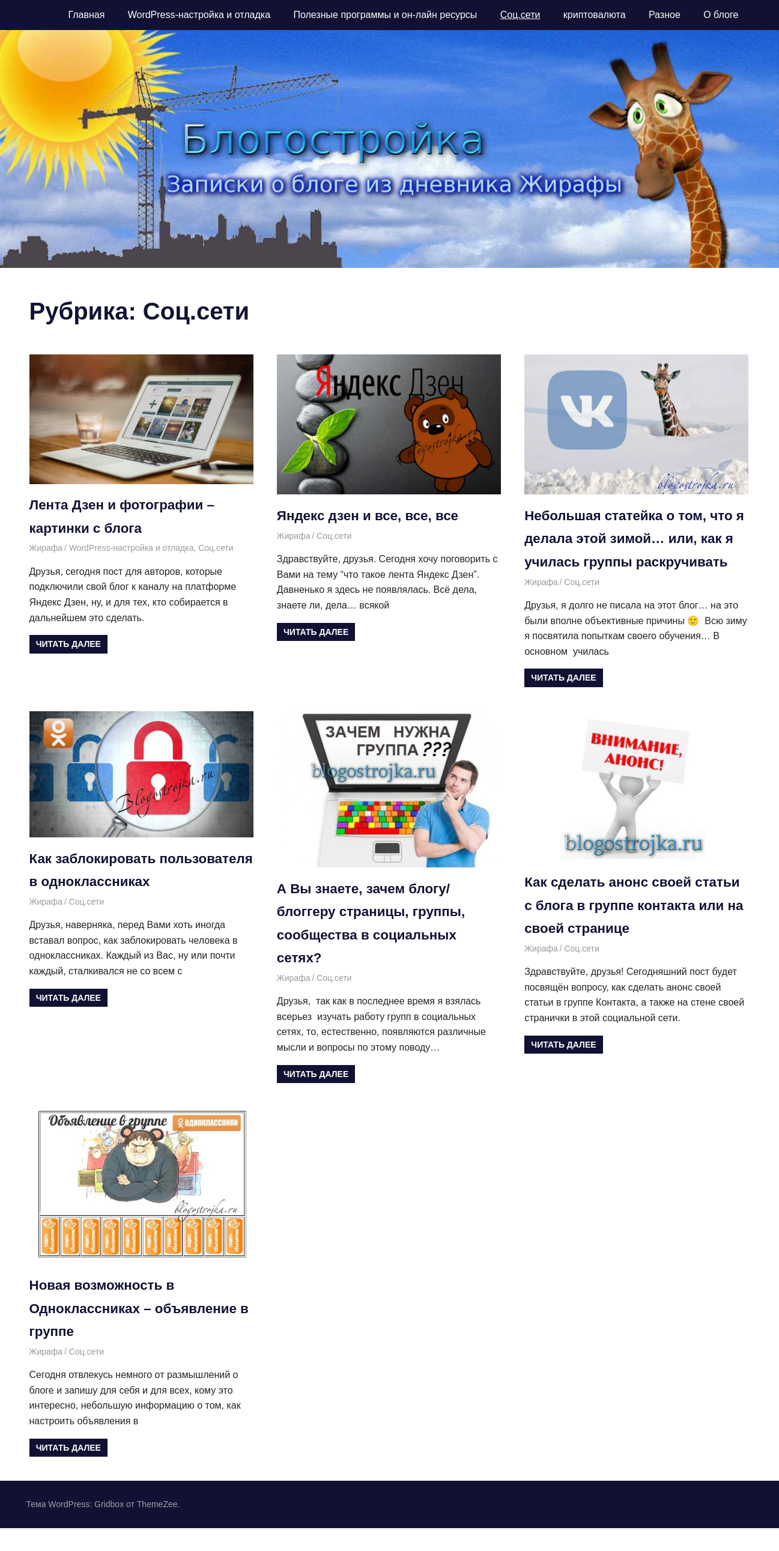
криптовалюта (594, 15)
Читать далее (68, 644)
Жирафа (46, 548)
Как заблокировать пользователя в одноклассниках (97, 904)
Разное (664, 15)
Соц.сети (520, 15)
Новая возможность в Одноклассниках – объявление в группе (140, 1331)
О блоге (720, 15)
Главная (86, 15)
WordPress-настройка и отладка (199, 15)
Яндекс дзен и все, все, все (374, 515)
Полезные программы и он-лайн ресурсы (385, 15)
